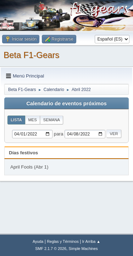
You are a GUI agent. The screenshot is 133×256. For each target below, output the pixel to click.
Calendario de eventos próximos (66, 103)
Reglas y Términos (63, 241)
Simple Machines (83, 248)
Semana (51, 120)
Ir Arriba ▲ (91, 241)
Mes (32, 120)
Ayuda (38, 241)
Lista (16, 120)
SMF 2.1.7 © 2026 (50, 248)
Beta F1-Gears (31, 55)
